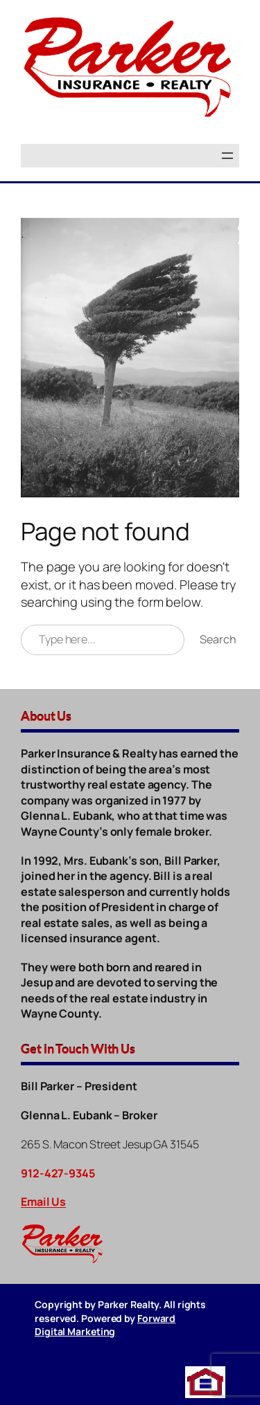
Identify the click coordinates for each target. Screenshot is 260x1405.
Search (218, 639)
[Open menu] (227, 155)
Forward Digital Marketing (105, 1325)
